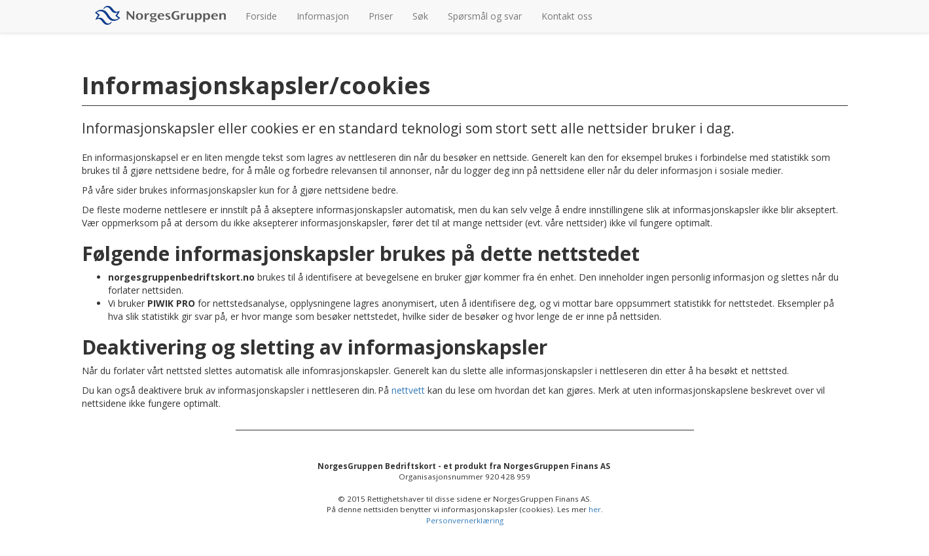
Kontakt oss (566, 16)
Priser (381, 16)
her (595, 509)
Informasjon (323, 16)
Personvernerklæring (464, 520)
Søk (420, 16)
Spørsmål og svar (485, 16)
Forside (261, 16)
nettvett (408, 390)
